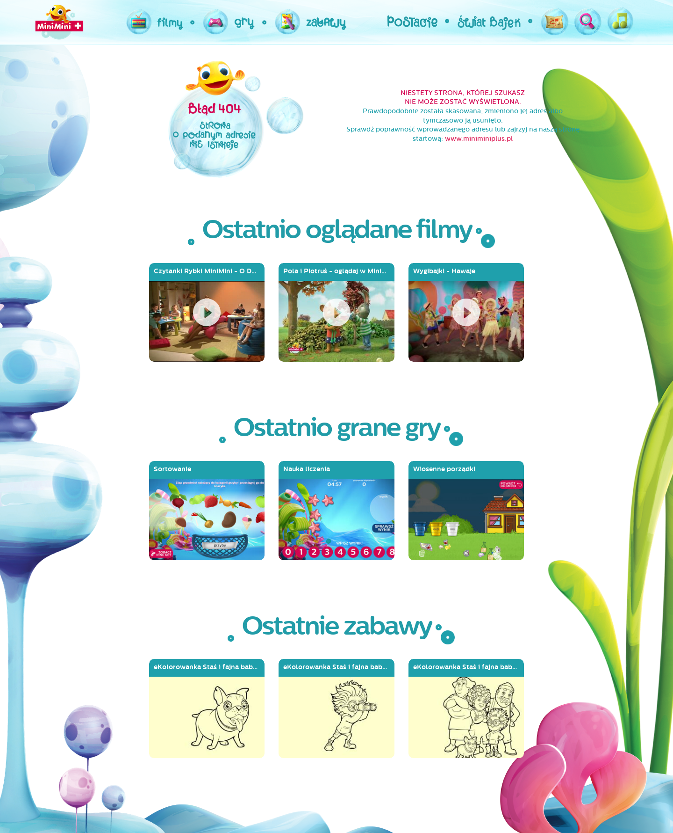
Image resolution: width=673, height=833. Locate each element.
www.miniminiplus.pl (479, 139)
